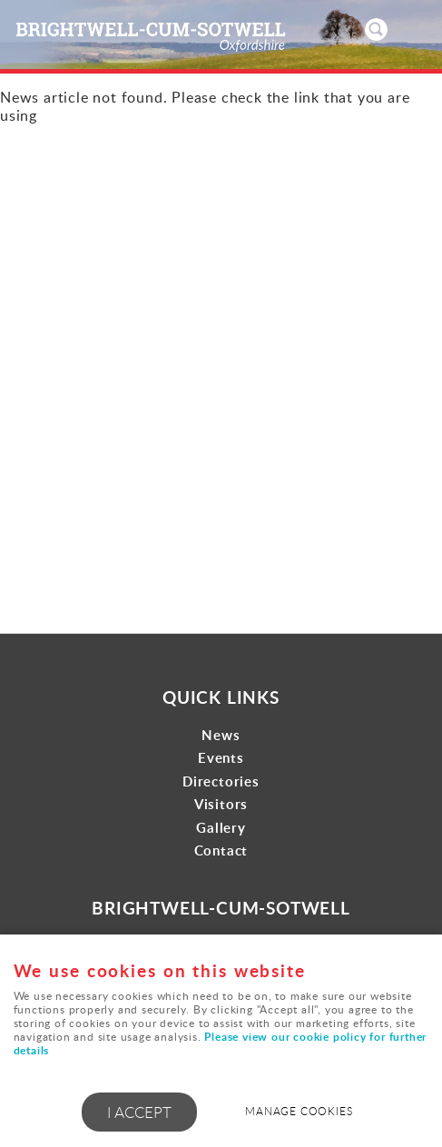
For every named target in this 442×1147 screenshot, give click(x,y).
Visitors (221, 804)
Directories (221, 781)
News (220, 735)
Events (221, 757)
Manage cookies (298, 1111)
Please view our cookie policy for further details (220, 1043)
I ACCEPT (139, 1112)
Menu (410, 29)
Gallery (221, 827)
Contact (221, 850)
